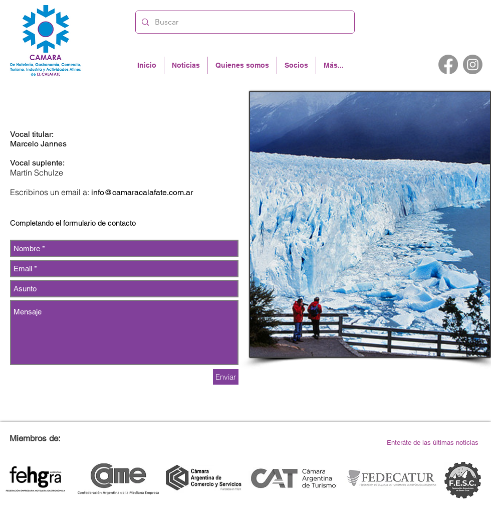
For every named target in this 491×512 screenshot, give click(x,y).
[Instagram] (472, 64)
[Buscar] (244, 22)
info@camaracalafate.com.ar (142, 192)
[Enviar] (225, 377)
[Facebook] (448, 64)
